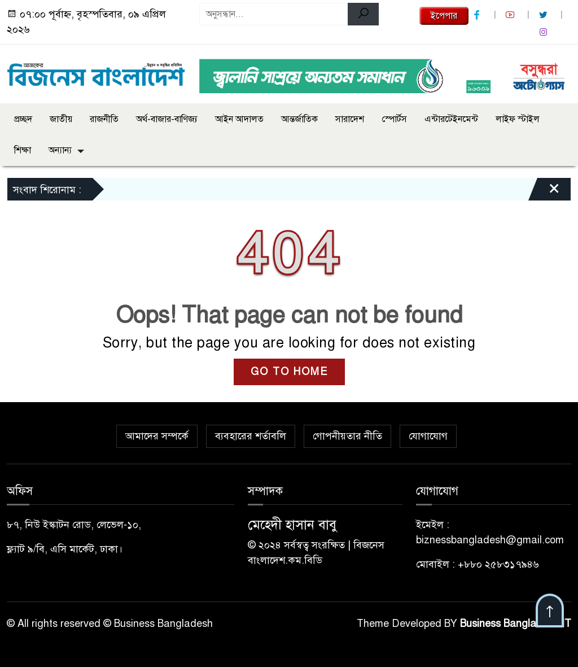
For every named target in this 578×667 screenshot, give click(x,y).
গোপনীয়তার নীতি (347, 436)
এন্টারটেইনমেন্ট (451, 119)
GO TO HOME (289, 371)
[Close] (544, 192)
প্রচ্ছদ (23, 119)
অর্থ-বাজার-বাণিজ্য (167, 119)
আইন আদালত (239, 119)
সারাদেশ (349, 119)
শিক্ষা (22, 150)
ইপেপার (444, 15)
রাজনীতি (104, 119)
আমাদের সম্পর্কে (157, 436)
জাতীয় (61, 119)
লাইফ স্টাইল (518, 119)
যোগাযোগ (428, 436)
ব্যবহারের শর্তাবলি (250, 436)
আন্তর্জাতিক (299, 119)
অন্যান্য (60, 150)
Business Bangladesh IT (515, 623)
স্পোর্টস (394, 119)
